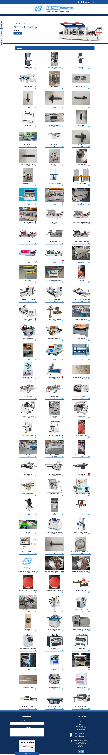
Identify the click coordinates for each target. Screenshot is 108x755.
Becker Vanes (54, 86)
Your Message (27, 727)
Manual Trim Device (28, 377)
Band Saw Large (28, 67)
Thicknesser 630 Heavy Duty (54, 668)
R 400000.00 (81, 262)
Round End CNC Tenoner (28, 551)
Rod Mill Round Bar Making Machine (54, 532)
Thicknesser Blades (28, 687)
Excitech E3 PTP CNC (54, 299)
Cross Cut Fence (28, 144)
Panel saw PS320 (28, 454)
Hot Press (81, 358)
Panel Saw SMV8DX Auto (55, 474)
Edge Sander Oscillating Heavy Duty (54, 280)
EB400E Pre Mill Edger (54, 241)
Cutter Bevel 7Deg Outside (81, 144)
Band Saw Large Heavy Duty (54, 67)
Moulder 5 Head (54, 396)
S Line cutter (55, 551)
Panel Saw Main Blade (81, 435)
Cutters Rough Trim (28, 183)
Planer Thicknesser (28, 493)
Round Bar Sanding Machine (81, 532)
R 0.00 (28, 68)
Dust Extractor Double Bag (54, 183)
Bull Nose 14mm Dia (54, 106)
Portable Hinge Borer (28, 513)
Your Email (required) (27, 721)
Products (18, 48)
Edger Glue (81, 280)
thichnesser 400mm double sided (28, 648)
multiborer (54, 416)
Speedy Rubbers (28, 629)
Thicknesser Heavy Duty (54, 687)
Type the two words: (25, 746)
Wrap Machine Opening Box (54, 706)
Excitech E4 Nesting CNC (81, 299)
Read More (17, 33)
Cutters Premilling (81, 164)
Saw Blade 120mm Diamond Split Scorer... (28, 571)
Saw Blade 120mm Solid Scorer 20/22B (54, 571)
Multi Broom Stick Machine (28, 416)
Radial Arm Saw (81, 513)
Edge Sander (28, 280)
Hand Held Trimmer (28, 358)
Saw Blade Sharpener (81, 590)
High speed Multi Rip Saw (54, 358)
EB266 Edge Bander (54, 203)
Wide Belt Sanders (81, 687)
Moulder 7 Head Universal (81, 396)
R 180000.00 (81, 204)
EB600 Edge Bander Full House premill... (54, 261)
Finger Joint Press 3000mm (81, 319)
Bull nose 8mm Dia (81, 106)
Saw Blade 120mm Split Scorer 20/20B (81, 571)
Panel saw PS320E (54, 454)
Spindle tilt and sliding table (54, 629)
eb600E (81, 261)
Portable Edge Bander (81, 493)
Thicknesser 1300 (81, 648)
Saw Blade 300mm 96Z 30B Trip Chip (54, 590)
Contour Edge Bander (54, 125)
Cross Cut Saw (54, 144)
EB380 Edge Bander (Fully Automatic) (81, 222)
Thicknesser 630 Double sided (28, 668)
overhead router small (54, 435)
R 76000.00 (54, 456)
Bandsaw (81, 67)
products (43, 15)
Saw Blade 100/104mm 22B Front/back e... (81, 551)
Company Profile (66, 15)
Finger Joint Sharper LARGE (55, 338)
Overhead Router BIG (28, 435)
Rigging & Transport (54, 15)
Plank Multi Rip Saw (54, 493)
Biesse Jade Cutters (81, 86)
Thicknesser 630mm (81, 668)
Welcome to (19, 23)
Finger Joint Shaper (28, 338)
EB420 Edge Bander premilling (81, 241)
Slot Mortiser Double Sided (81, 609)
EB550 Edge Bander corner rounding (28, 261)
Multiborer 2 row (81, 416)
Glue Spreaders (81, 338)
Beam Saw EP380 (28, 86)
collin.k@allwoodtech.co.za (81, 733)
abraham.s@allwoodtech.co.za (81, 735)
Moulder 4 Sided (28, 396)
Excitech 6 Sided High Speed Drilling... (28, 299)
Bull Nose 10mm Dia (28, 106)
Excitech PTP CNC (28, 319)
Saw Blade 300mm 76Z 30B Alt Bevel (28, 590)
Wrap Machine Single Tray (81, 706)
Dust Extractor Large (81, 183)
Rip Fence (28, 532)
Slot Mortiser (55, 609)
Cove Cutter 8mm (81, 125)
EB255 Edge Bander (28, 203)
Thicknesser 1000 (54, 648)
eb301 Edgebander (81, 203)
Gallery (76, 15)
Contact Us (83, 15)
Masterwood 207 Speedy (54, 377)
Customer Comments (32, 15)
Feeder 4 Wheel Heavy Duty (54, 319)
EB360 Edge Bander (54, 222)
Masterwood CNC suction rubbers (81, 377)
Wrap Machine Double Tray (28, 706)
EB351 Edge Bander (28, 222)
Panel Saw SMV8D (28, 474)
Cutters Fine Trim (54, 164)
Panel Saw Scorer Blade (81, 454)
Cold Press (28, 125)
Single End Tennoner (28, 609)
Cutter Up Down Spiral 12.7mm (28, 164)
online (16, 30)
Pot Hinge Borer (54, 513)
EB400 (28, 241)
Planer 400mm (81, 474)
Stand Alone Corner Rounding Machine (81, 629)
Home (23, 15)
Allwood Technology (25, 27)
